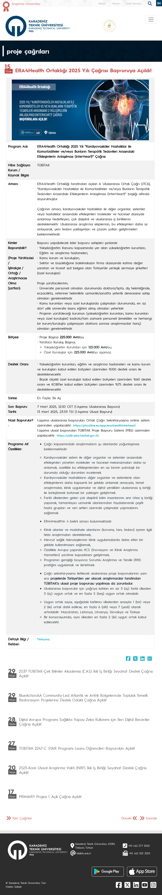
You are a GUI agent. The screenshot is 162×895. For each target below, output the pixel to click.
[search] (150, 3)
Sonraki (151, 818)
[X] (127, 884)
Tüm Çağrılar (22, 818)
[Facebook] (119, 884)
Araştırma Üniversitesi (26, 3)
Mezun (115, 3)
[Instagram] (153, 884)
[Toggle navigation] (151, 19)
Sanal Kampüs (133, 3)
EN (159, 3)
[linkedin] (136, 884)
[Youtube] (145, 884)
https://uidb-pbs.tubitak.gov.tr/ (78, 435)
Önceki (126, 818)
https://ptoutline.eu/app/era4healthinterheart (104, 425)
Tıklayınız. (43, 639)
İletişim (102, 3)
